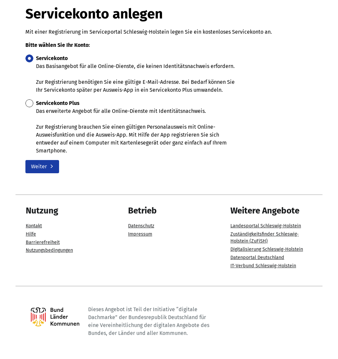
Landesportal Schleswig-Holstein (265, 226)
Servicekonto (52, 58)
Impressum (140, 234)
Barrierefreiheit (43, 242)
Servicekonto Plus (58, 103)
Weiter (42, 166)
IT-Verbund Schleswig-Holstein (263, 266)
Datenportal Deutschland (257, 257)
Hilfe (31, 234)
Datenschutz (141, 226)
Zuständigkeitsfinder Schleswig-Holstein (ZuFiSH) (264, 237)
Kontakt (34, 226)
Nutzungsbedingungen (49, 250)
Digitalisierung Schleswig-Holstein (266, 249)
